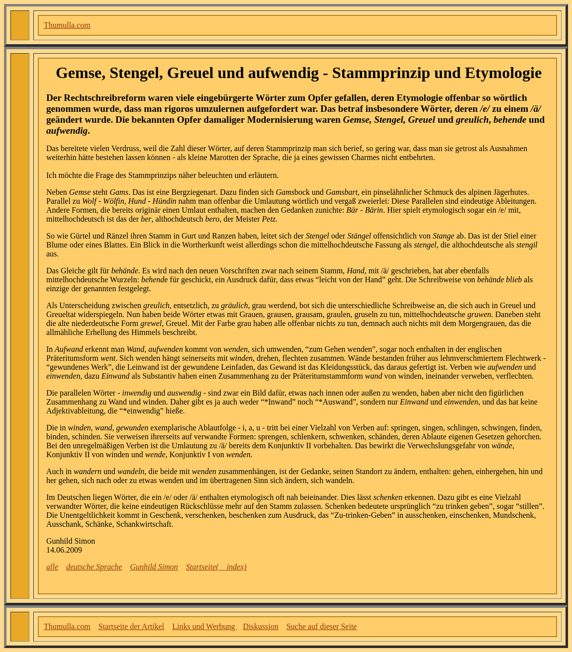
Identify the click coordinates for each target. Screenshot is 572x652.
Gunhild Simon (154, 567)
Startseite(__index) (216, 567)
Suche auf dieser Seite (321, 626)
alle (52, 567)
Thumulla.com (67, 25)
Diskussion (261, 626)
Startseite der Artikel (131, 626)
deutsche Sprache (94, 567)
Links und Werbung (204, 626)
